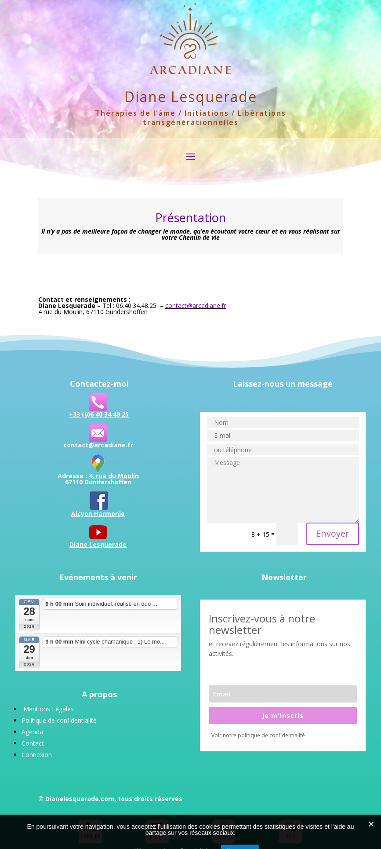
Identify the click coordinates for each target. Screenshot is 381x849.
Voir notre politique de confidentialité (258, 735)
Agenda (32, 732)
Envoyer (332, 533)
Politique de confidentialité (59, 720)
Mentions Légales (48, 709)
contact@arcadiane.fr (195, 305)
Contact (33, 743)
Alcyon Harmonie (98, 513)
